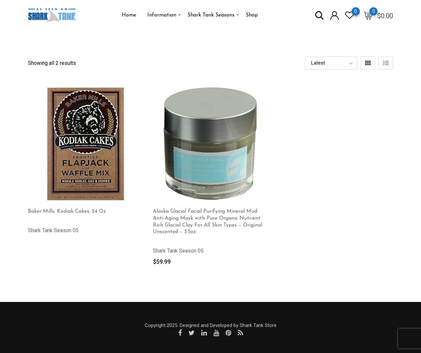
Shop (252, 15)
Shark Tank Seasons (211, 15)
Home (129, 15)
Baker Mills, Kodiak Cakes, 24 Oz (67, 211)
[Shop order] (331, 62)
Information (161, 15)
